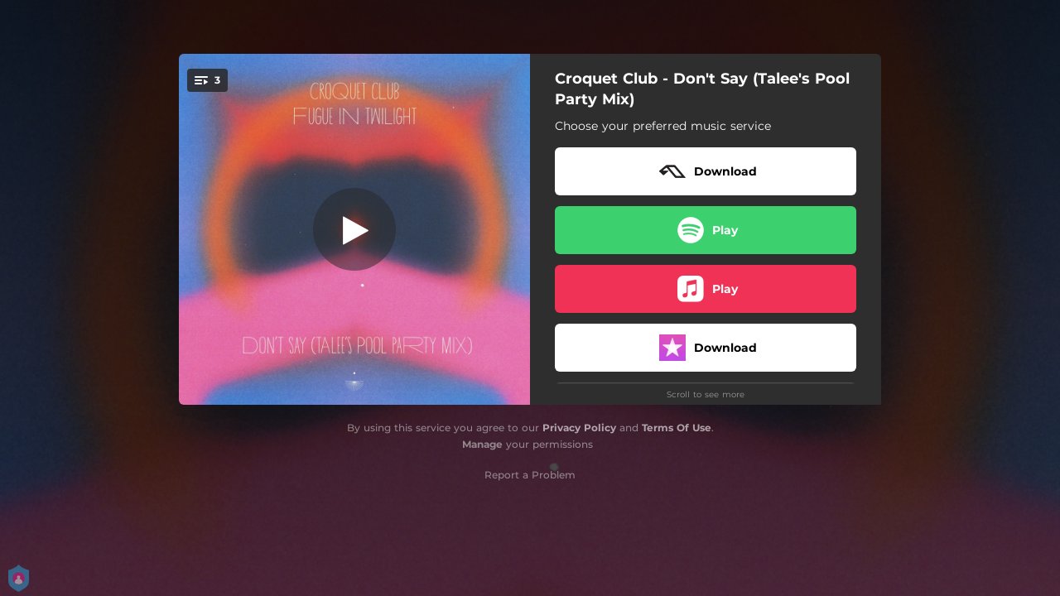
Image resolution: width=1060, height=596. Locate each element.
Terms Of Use (676, 427)
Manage (482, 444)
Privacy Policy (579, 427)
